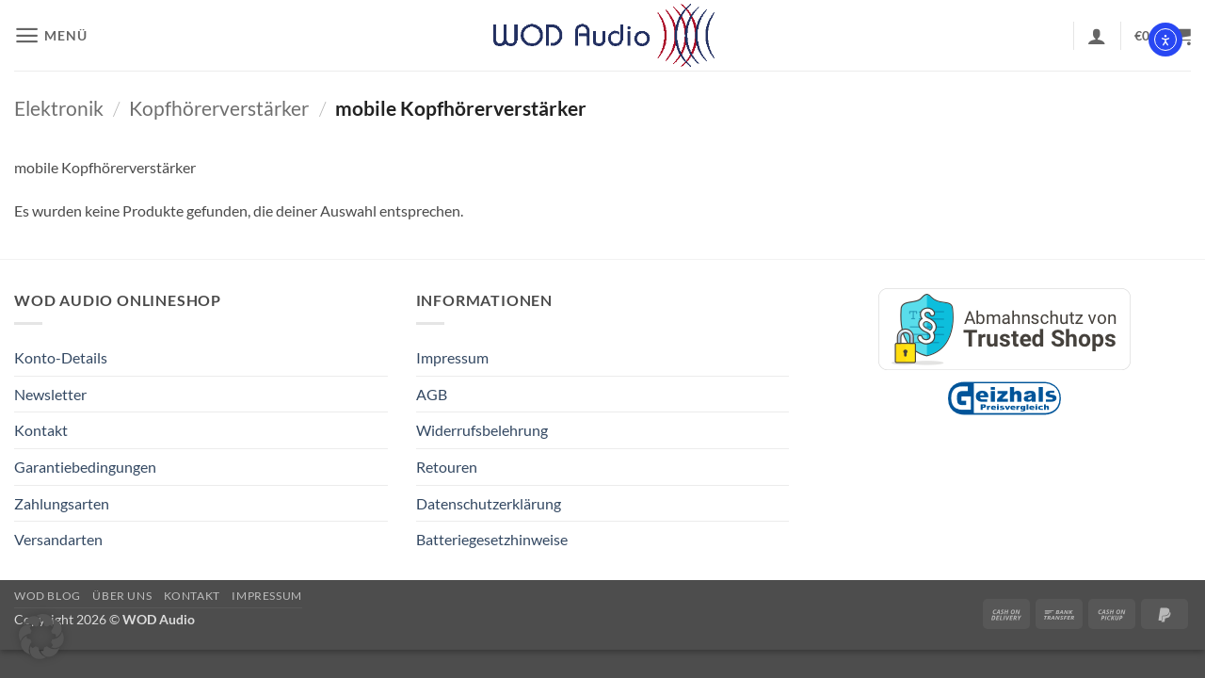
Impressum (452, 357)
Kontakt (41, 430)
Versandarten (58, 539)
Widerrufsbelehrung (482, 430)
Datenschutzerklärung (488, 503)
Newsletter (50, 394)
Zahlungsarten (61, 503)
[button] (50, 35)
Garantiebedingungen (85, 467)
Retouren (446, 467)
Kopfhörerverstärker (219, 108)
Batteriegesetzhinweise (492, 539)
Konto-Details (60, 357)
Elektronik (59, 108)
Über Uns (122, 596)
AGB (431, 394)
